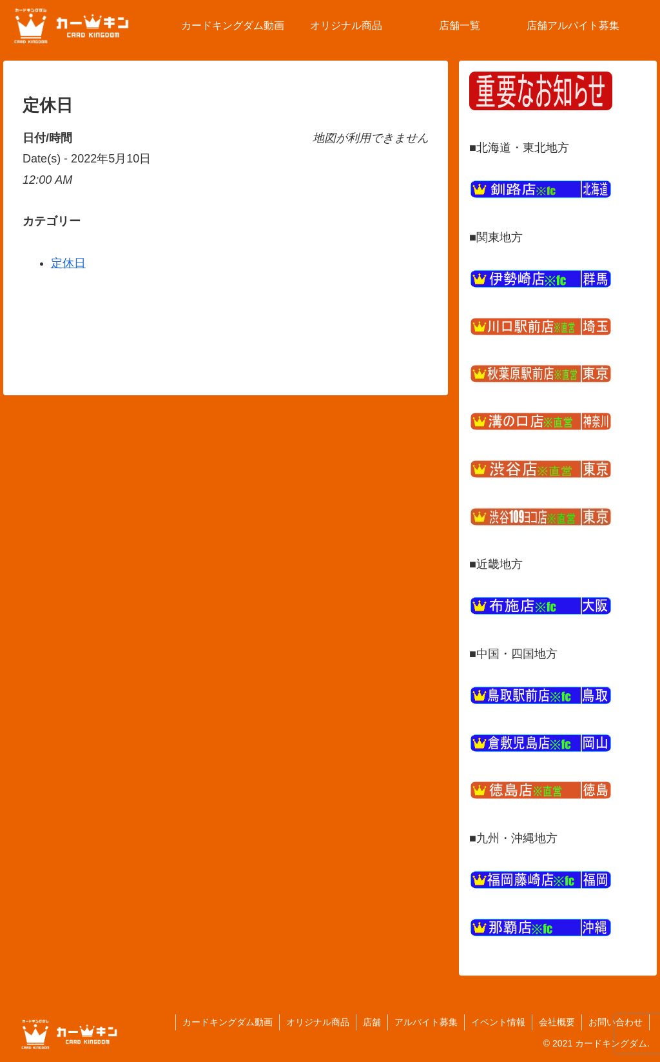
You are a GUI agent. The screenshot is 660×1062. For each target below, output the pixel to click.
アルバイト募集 (426, 1022)
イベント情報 (498, 1022)
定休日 (68, 263)
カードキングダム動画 (227, 1022)
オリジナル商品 (317, 1022)
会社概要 (557, 1022)
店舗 (372, 1022)
